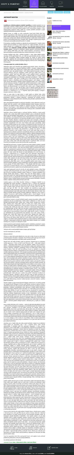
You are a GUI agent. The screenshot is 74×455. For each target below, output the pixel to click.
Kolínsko (25, 6)
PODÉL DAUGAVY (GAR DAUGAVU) (58, 70)
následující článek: (20, 442)
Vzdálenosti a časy (54, 22)
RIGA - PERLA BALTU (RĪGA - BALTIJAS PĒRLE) (56, 33)
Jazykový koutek (54, 27)
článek (50, 12)
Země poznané (34, 6)
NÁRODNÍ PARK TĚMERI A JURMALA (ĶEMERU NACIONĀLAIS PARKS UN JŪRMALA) (58, 54)
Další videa (60, 6)
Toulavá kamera (43, 6)
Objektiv (52, 6)
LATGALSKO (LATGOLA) (55, 75)
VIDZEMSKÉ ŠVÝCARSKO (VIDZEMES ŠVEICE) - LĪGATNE (58, 43)
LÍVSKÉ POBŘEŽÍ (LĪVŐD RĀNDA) (57, 59)
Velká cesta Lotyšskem (18, 12)
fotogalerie (58, 12)
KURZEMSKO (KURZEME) (55, 64)
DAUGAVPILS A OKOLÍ (55, 80)
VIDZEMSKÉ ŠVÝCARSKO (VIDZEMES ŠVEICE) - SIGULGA (58, 38)
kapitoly (67, 12)
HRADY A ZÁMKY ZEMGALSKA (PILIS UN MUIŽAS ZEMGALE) (58, 48)
